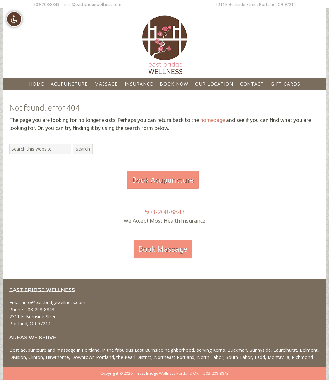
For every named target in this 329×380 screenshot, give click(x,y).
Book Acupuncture (163, 179)
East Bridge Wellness (164, 42)
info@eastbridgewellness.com (92, 4)
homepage (212, 120)
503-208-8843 (46, 4)
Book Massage (162, 249)
